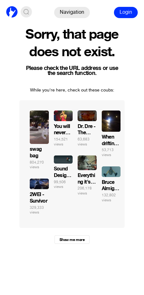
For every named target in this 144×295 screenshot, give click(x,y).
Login (126, 12)
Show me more (72, 239)
